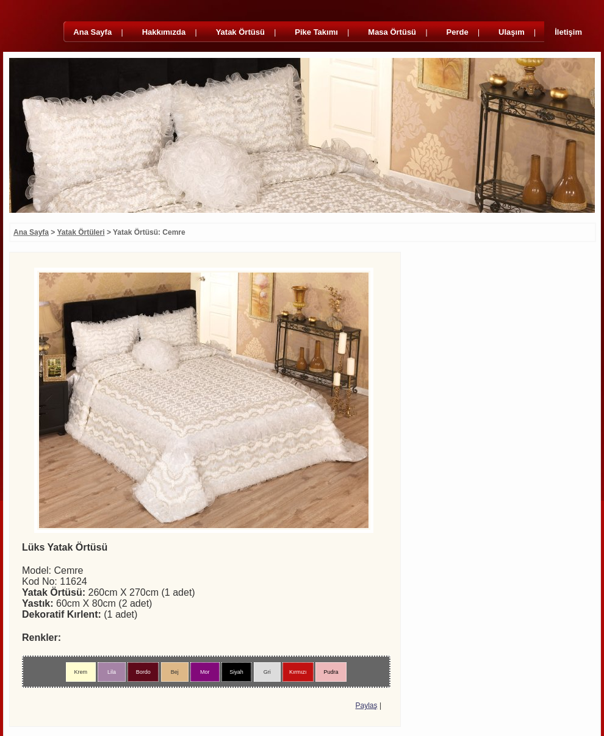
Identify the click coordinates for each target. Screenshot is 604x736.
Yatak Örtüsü (240, 32)
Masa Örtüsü (392, 32)
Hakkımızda (164, 32)
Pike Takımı (316, 32)
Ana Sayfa (92, 32)
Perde (458, 32)
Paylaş (367, 705)
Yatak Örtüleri (81, 232)
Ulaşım (511, 32)
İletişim (568, 32)
